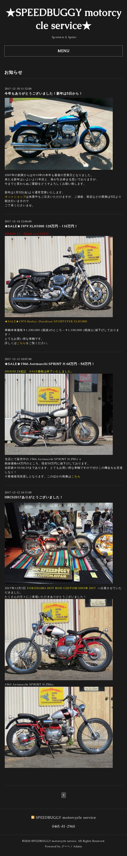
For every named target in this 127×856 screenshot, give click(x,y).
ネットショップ (15, 197)
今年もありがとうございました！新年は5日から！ (44, 93)
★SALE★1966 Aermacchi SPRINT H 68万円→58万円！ (50, 364)
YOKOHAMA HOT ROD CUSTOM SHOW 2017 (61, 588)
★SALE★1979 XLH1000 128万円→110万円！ (41, 226)
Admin (77, 846)
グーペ (66, 846)
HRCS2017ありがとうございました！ (34, 497)
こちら (21, 343)
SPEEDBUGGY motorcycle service (53, 841)
